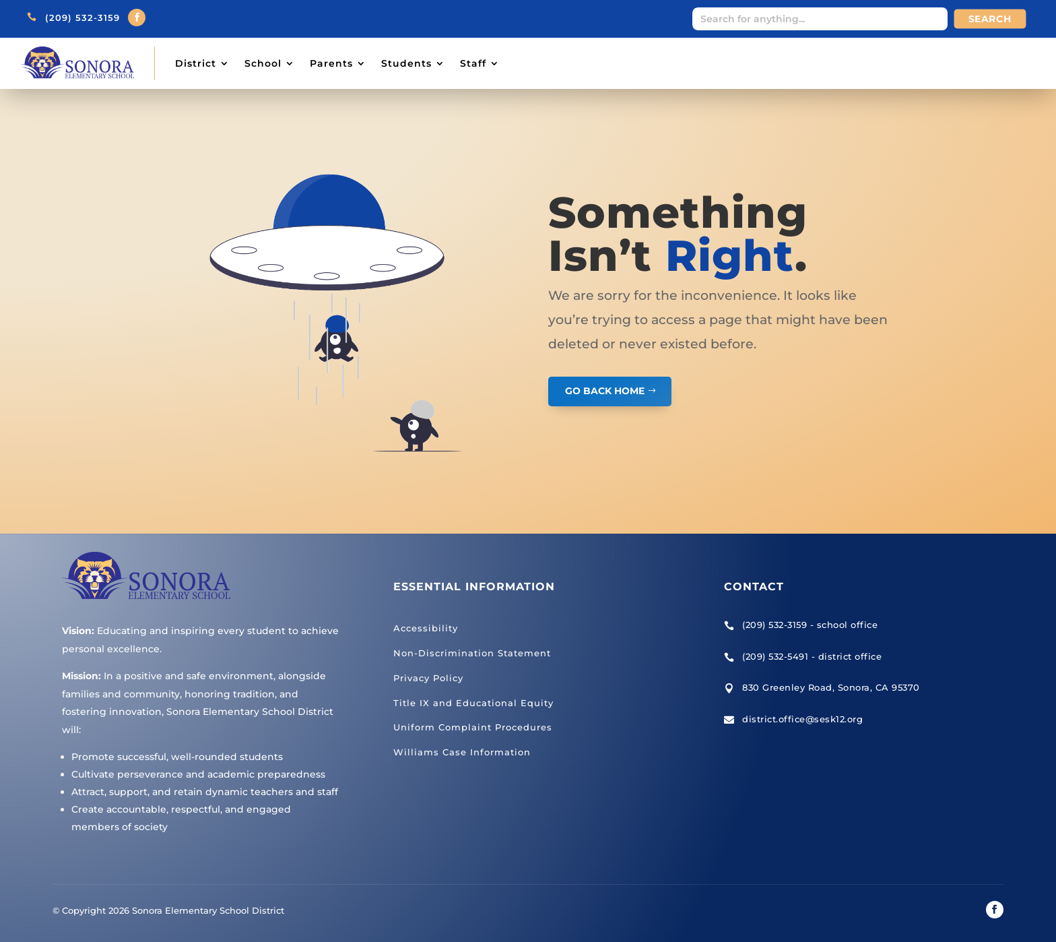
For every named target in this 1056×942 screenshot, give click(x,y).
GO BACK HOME (605, 391)
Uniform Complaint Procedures (472, 727)
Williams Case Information (462, 752)
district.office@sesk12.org (802, 719)
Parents (331, 63)
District (195, 63)
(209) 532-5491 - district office (812, 656)
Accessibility (425, 628)
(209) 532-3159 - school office (810, 624)
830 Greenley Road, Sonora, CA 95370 (831, 687)
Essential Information (474, 586)
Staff (473, 63)
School (263, 63)
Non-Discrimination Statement (472, 653)
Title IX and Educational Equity (473, 702)
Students (406, 63)
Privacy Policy (428, 677)
